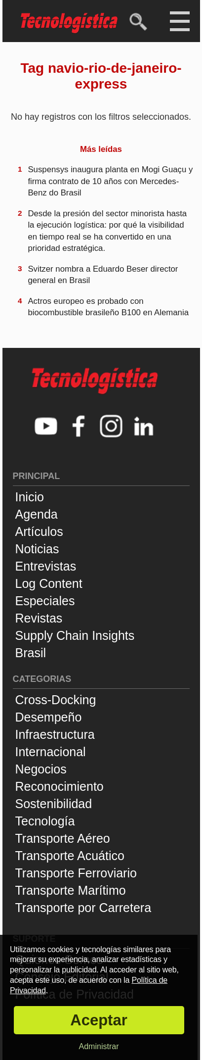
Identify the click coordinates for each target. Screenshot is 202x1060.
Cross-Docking (55, 700)
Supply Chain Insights (75, 635)
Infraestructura (55, 734)
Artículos (39, 531)
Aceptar (98, 1020)
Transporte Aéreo (62, 838)
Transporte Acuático (69, 856)
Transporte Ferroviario (76, 873)
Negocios (41, 769)
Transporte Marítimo (70, 890)
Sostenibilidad (53, 804)
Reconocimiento (59, 786)
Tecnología (45, 821)
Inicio (29, 497)
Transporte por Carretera (83, 908)
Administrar (99, 1046)
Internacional (50, 752)
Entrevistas (46, 566)
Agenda (36, 514)
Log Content (48, 583)
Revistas (39, 618)
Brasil (30, 653)
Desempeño (48, 717)
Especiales (45, 601)
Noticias (37, 549)
